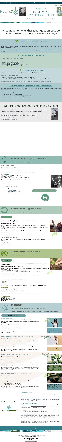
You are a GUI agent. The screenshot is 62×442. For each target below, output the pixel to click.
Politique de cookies (36, 436)
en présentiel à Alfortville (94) (8, 78)
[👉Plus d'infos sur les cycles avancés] (13, 315)
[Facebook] (58, 5)
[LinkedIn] (61, 5)
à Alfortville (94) (30, 34)
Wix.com (36, 433)
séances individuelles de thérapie (38, 406)
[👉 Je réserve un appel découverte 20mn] (44, 190)
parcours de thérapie (30, 263)
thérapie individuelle (18, 167)
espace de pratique (15, 77)
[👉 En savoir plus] (6, 217)
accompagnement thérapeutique (35, 414)
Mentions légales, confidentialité (26, 436)
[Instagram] (56, 5)
